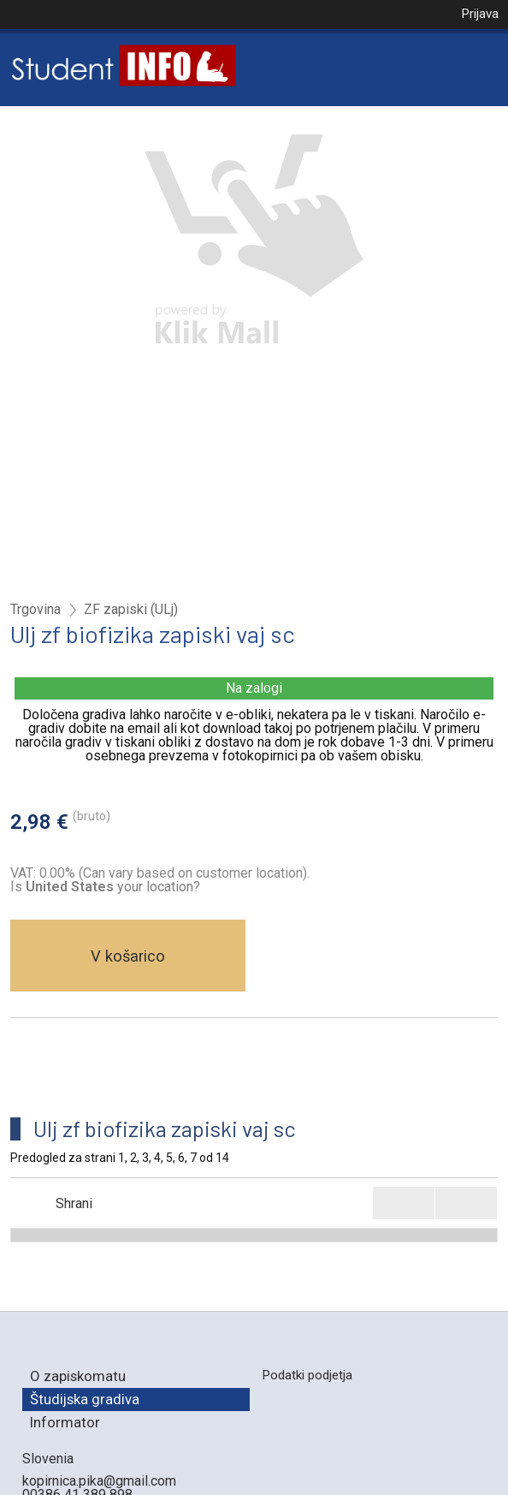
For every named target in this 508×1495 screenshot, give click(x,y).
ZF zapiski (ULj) (131, 609)
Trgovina (35, 609)
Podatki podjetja (307, 1375)
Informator (65, 1422)
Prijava (480, 13)
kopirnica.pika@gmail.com (99, 1481)
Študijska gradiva (84, 1399)
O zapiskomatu (78, 1376)
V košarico (128, 956)
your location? (113, 887)
